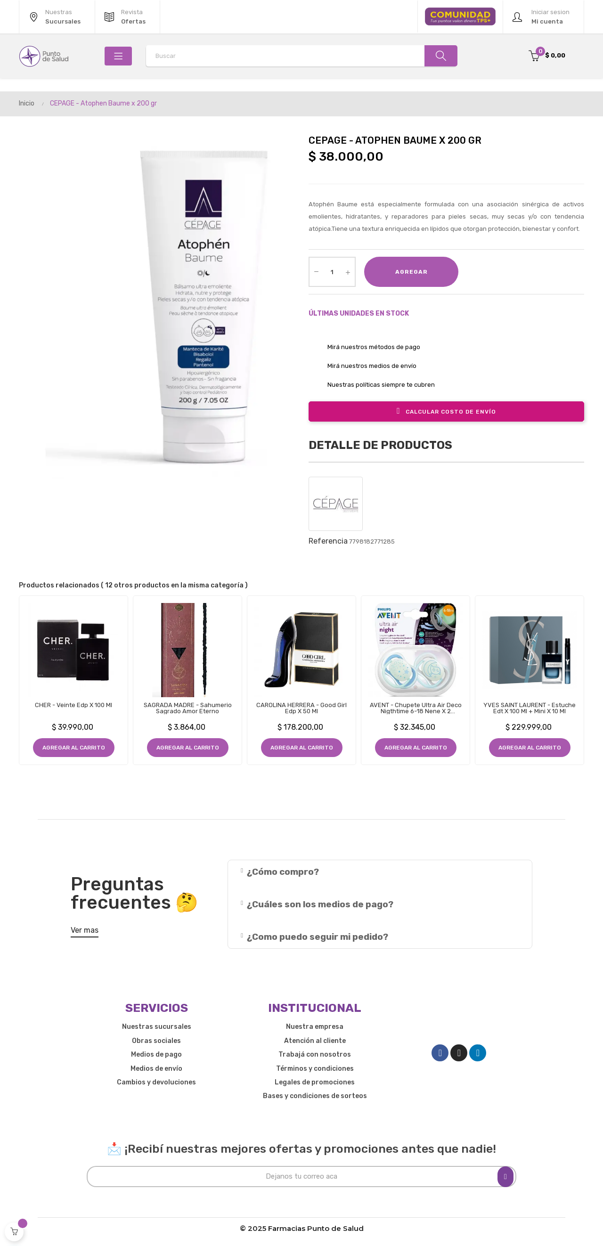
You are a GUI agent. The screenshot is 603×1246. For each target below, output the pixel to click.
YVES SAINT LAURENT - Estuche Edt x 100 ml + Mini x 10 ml (529, 708)
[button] (84, 932)
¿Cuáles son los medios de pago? (320, 904)
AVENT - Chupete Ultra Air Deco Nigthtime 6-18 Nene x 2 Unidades (416, 708)
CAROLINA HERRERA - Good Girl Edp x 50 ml (301, 708)
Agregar (411, 272)
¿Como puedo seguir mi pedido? (317, 936)
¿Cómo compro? (283, 871)
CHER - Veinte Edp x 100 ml (73, 705)
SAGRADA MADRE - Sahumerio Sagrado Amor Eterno (188, 708)
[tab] (380, 871)
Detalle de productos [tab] (380, 445)
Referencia (328, 541)
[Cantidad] (332, 272)
